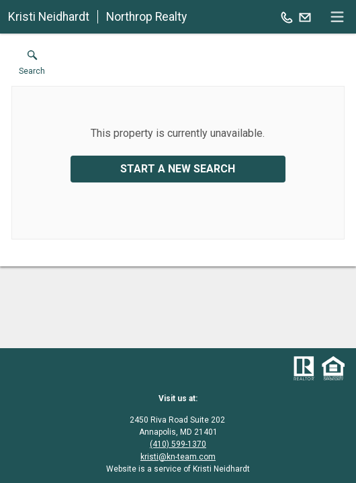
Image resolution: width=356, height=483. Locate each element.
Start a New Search (177, 168)
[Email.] (305, 16)
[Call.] (287, 16)
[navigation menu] (337, 17)
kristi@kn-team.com (178, 457)
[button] (32, 66)
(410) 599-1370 (178, 444)
